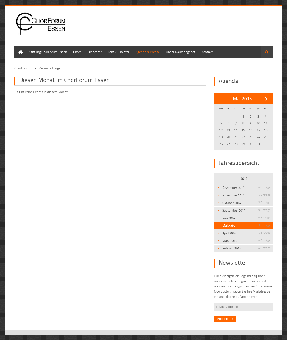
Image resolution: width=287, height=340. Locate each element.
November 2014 (246, 195)
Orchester (95, 52)
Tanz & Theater (118, 52)
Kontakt (207, 52)
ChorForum (22, 68)
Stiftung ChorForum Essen (48, 52)
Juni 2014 (246, 218)
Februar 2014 (246, 248)
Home (18, 48)
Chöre (77, 52)
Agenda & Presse (148, 52)
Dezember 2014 (246, 187)
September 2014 (246, 210)
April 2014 (246, 233)
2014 (244, 178)
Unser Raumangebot (180, 52)
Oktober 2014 (246, 202)
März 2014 (246, 240)
